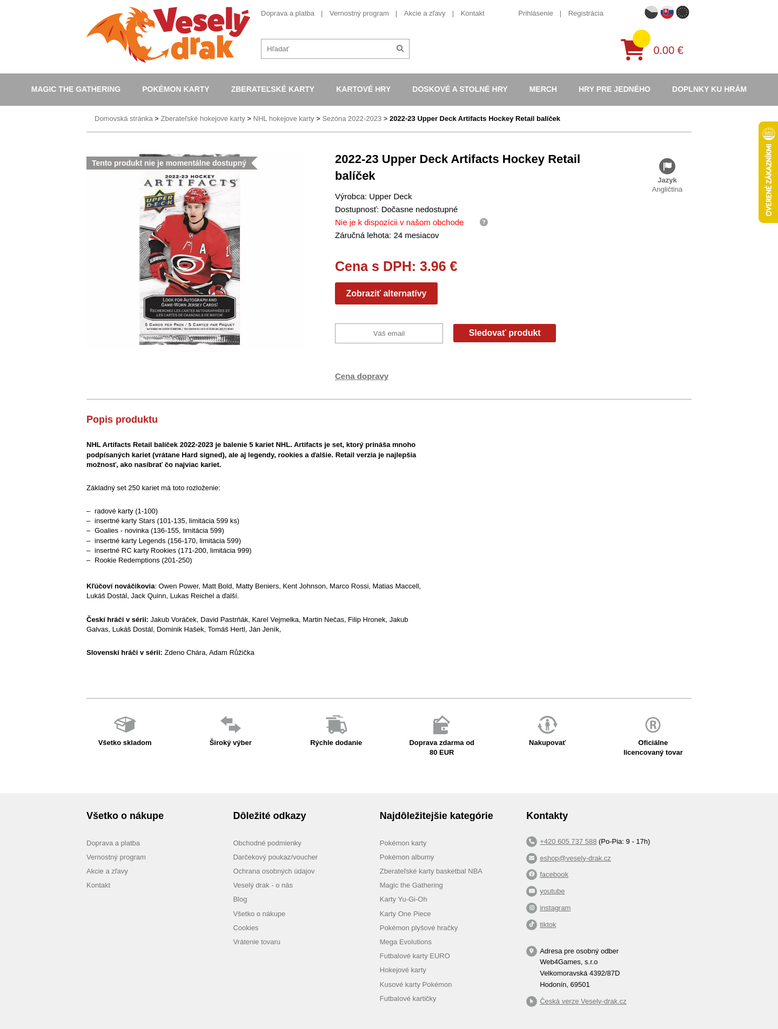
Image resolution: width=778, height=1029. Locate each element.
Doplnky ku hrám (709, 89)
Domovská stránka (124, 118)
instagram (555, 908)
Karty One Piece (405, 914)
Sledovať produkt (505, 332)
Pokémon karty (175, 89)
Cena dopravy (361, 376)
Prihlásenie (535, 13)
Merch (543, 89)
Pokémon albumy (407, 857)
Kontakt (473, 13)
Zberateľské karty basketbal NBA (431, 871)
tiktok (548, 924)
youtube (552, 891)
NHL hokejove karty (283, 118)
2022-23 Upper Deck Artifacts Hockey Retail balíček (475, 118)
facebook (554, 874)
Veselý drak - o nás (263, 885)
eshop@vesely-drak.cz (575, 858)
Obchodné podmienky (267, 843)
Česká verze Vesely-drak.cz (583, 1001)
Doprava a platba (287, 13)
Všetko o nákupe (259, 914)
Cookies (245, 928)
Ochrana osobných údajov (273, 871)
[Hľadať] (400, 48)
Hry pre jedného (614, 89)
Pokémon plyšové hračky (419, 928)
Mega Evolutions (406, 942)
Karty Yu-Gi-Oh (403, 899)
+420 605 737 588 (568, 841)
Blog (240, 899)
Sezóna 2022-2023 (351, 118)
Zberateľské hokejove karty (202, 118)
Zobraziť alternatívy (386, 293)
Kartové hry (363, 89)
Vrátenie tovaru (256, 942)
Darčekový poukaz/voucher (275, 857)
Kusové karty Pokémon (416, 984)
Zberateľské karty (273, 89)
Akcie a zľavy (425, 13)
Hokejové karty (403, 970)
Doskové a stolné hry (459, 89)
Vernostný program (359, 13)
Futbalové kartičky (408, 998)
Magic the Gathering (75, 89)
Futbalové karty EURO (415, 956)
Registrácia (585, 13)
